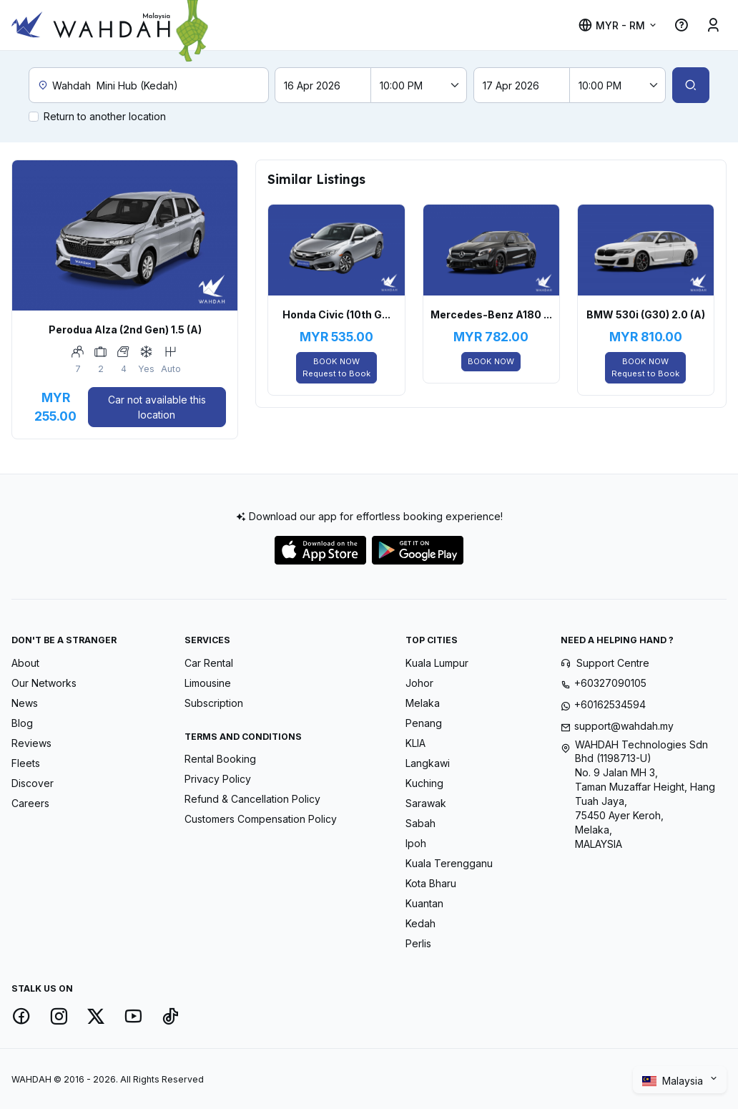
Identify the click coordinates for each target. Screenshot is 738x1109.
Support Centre (612, 663)
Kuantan (424, 903)
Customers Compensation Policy (260, 819)
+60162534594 (610, 704)
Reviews (31, 743)
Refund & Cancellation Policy (252, 799)
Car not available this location (157, 407)
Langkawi (427, 763)
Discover (32, 783)
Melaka (422, 703)
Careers (30, 803)
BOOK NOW (336, 368)
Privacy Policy (217, 779)
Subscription (213, 703)
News (24, 703)
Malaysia (674, 1081)
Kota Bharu (430, 883)
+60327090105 (610, 683)
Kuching (424, 783)
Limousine (207, 683)
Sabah (420, 823)
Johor (419, 683)
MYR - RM (611, 25)
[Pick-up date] (323, 85)
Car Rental (208, 663)
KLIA (415, 743)
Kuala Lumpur (436, 663)
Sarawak (425, 803)
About (25, 663)
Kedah (420, 923)
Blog (22, 723)
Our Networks (44, 683)
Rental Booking (220, 759)
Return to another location (105, 116)
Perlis (418, 943)
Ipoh (415, 843)
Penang (423, 723)
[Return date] (521, 85)
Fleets (25, 763)
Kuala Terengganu (449, 863)
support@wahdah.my (624, 726)
